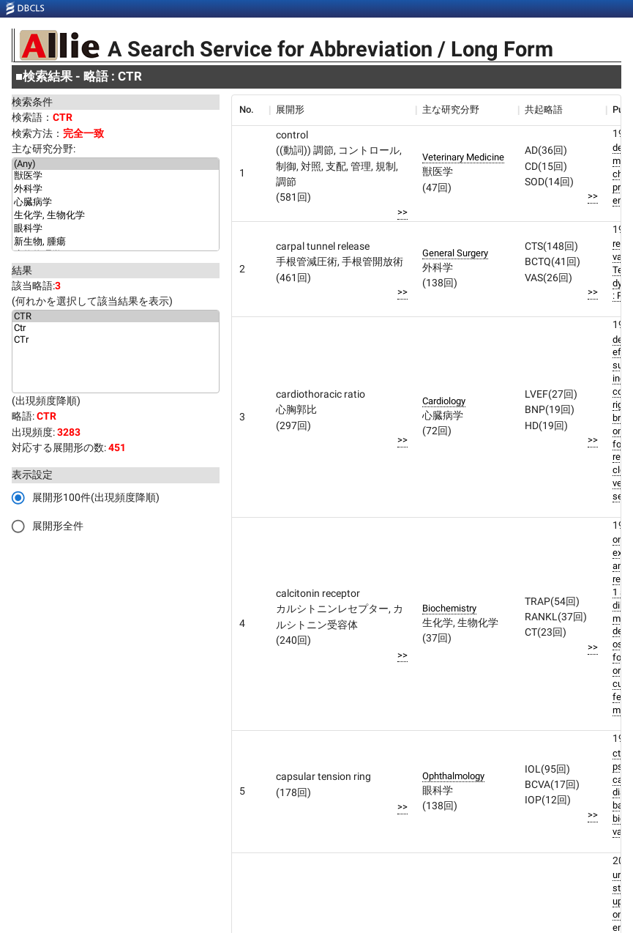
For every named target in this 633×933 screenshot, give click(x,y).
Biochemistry (449, 608)
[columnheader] (250, 109)
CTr (115, 340)
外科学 (115, 189)
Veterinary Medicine (463, 157)
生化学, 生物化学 (115, 216)
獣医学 (115, 176)
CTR (115, 316)
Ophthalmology (453, 775)
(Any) (115, 164)
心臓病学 (115, 202)
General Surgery (455, 253)
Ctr (115, 328)
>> (402, 212)
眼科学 (115, 229)
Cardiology (443, 400)
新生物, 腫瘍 (115, 242)
